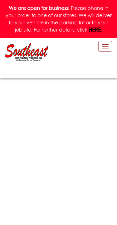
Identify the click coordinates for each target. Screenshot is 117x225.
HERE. (95, 30)
